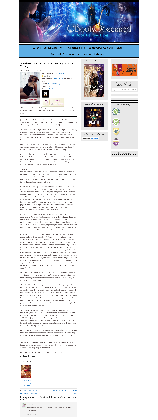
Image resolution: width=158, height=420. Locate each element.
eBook (50, 89)
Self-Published (57, 78)
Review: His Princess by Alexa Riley (26, 382)
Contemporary (27, 70)
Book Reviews (54, 48)
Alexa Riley (62, 73)
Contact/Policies (94, 54)
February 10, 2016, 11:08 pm (30, 414)
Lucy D (49, 69)
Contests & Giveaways (65, 54)
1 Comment (41, 70)
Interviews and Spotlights (107, 48)
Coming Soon (76, 48)
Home (37, 48)
